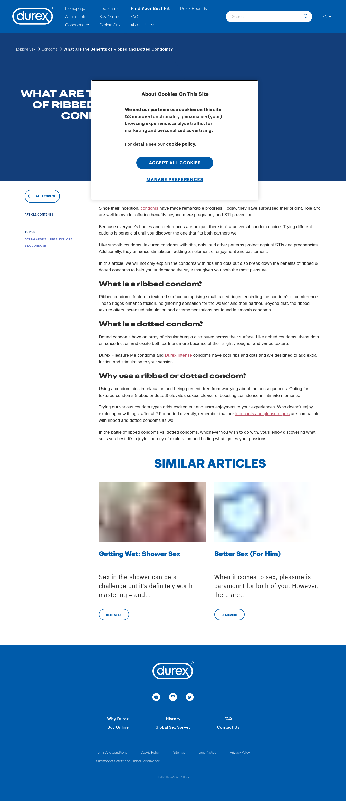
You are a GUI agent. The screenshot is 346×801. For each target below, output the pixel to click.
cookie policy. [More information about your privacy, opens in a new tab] (181, 144)
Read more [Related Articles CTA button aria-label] (114, 615)
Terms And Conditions (111, 752)
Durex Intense (178, 355)
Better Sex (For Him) (247, 553)
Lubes (52, 239)
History (173, 718)
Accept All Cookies (175, 162)
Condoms (49, 49)
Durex (186, 776)
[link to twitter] (189, 698)
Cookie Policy (150, 752)
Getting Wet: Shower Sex (139, 553)
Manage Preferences (174, 179)
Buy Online (118, 727)
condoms (149, 208)
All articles (45, 196)
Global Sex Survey (173, 727)
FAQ (228, 718)
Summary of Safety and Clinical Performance (128, 761)
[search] (306, 16)
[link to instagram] (173, 698)
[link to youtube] (156, 698)
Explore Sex (25, 49)
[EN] (327, 16)
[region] (174, 140)
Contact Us (228, 727)
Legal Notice (207, 752)
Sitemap (179, 752)
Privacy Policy (240, 752)
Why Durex (118, 718)
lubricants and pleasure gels (262, 413)
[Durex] (33, 16)
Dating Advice (36, 239)
